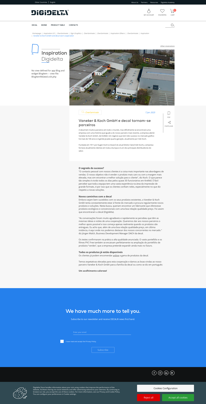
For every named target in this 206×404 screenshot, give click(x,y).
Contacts (73, 25)
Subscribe (103, 349)
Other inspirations (167, 46)
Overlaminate (62, 33)
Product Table (58, 25)
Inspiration (144, 33)
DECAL (34, 25)
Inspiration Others (117, 33)
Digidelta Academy (168, 2)
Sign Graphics (75, 33)
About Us (134, 2)
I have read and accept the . (78, 341)
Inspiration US (49, 33)
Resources (154, 2)
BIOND (44, 25)
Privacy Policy (91, 341)
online (116, 255)
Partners (144, 2)
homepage (36, 33)
